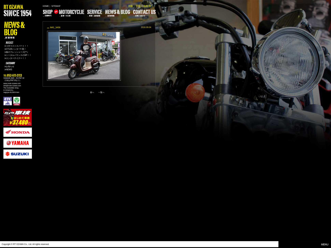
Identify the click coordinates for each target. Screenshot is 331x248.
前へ (92, 92)
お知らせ (10, 66)
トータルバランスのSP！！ (18, 55)
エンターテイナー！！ (16, 58)
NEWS (9, 69)
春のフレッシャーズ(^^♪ (17, 52)
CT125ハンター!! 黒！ (16, 49)
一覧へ (101, 92)
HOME (46, 6)
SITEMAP (55, 6)
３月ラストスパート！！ (17, 46)
